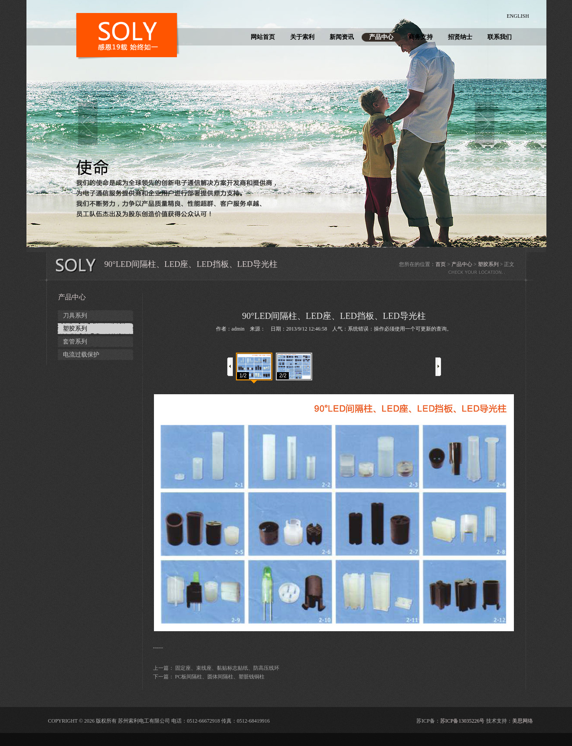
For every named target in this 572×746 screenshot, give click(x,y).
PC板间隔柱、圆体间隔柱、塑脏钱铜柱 (220, 677)
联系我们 (499, 37)
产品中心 (381, 37)
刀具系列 (75, 315)
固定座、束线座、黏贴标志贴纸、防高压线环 (227, 668)
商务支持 (421, 37)
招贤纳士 (460, 37)
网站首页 (263, 37)
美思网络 (522, 721)
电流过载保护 (81, 354)
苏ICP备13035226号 (462, 721)
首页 (440, 264)
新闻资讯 (342, 37)
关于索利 (302, 37)
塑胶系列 (488, 264)
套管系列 (75, 341)
